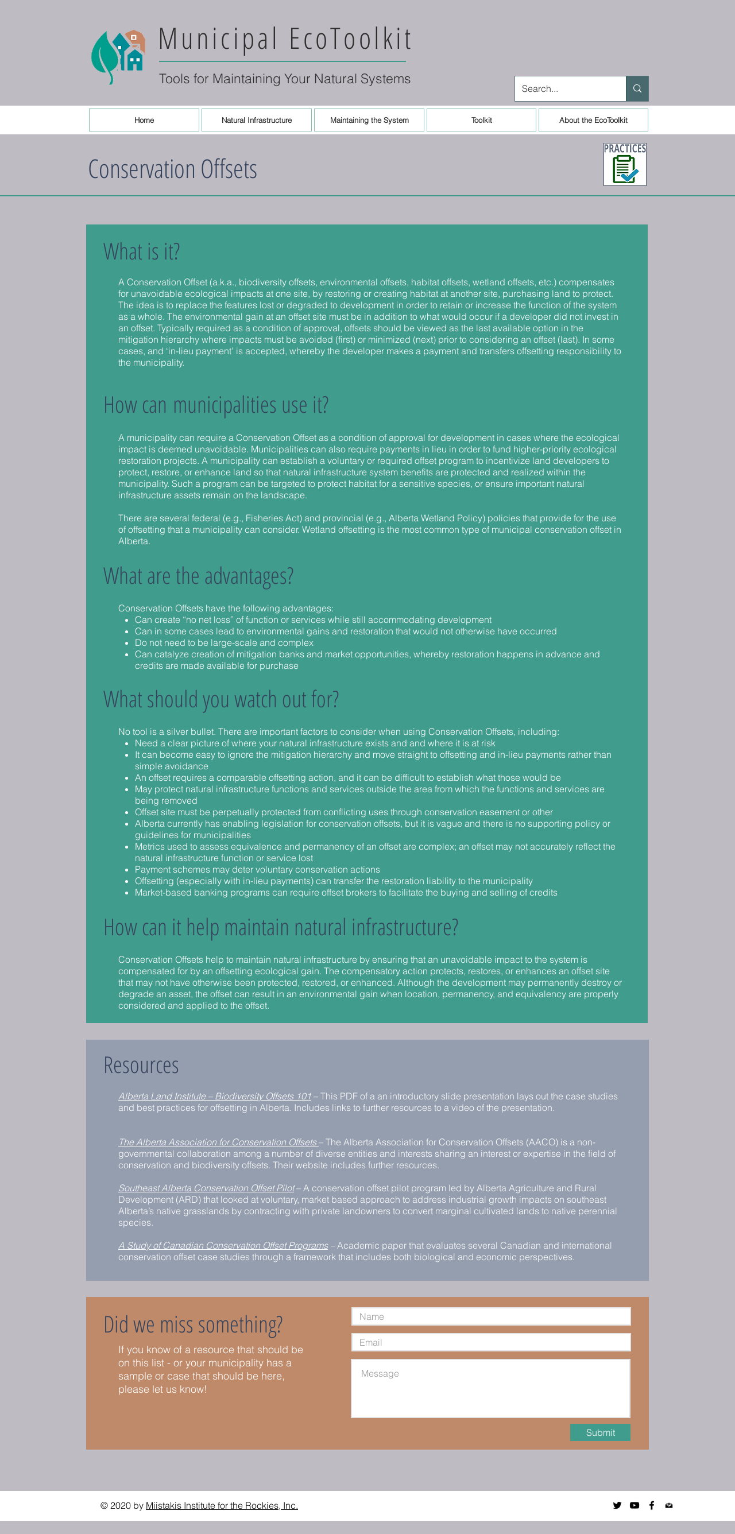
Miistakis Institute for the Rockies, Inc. (222, 1505)
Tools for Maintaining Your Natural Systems (285, 78)
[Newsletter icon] (669, 1505)
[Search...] (562, 88)
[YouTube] (634, 1505)
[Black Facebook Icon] (651, 1505)
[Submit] (600, 1432)
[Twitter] (617, 1505)
